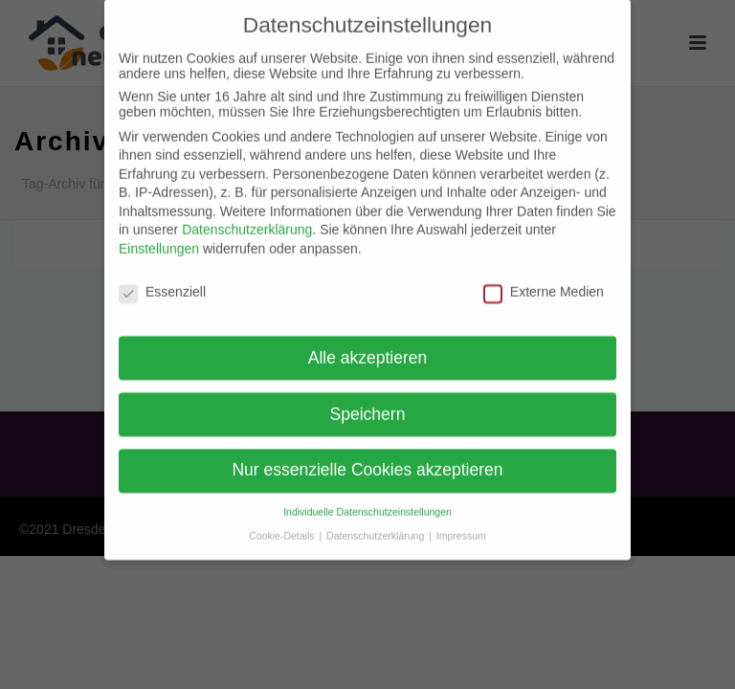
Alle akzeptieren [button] (368, 344)
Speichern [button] (368, 401)
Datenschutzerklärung (247, 217)
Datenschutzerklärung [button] (376, 523)
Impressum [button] (461, 523)
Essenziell (162, 279)
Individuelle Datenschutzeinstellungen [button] (367, 499)
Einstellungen (159, 236)
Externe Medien (543, 279)
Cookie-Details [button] (283, 523)
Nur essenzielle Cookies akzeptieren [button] (367, 457)
